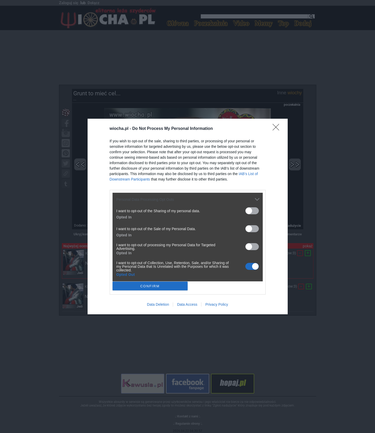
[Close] (277, 129)
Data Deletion (158, 304)
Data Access (187, 304)
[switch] (252, 210)
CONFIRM (150, 286)
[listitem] (187, 199)
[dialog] (188, 216)
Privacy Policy (216, 304)
